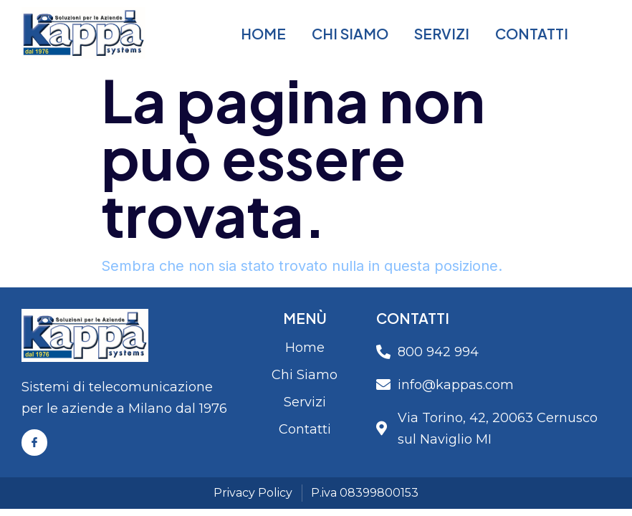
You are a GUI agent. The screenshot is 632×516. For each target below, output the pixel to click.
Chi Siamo (350, 33)
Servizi (441, 33)
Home (263, 33)
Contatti (531, 33)
